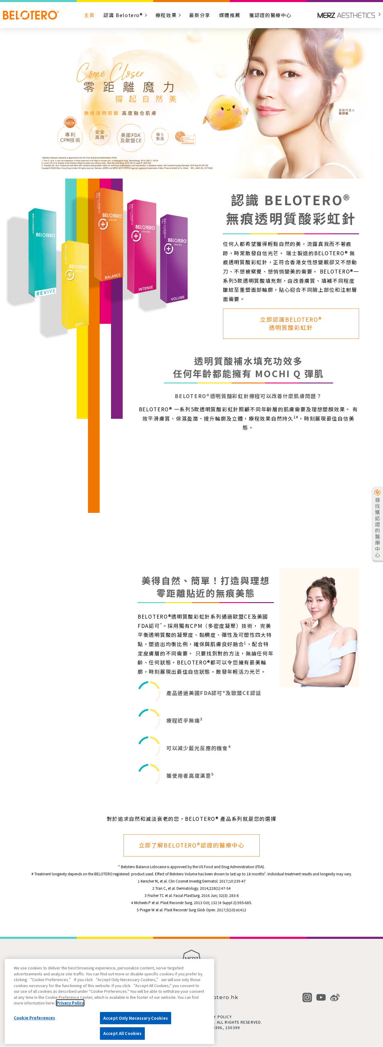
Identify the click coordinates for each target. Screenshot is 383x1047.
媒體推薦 (229, 15)
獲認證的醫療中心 (270, 15)
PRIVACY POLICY (215, 1016)
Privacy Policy (70, 1003)
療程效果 (166, 15)
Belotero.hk (220, 997)
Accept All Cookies (122, 1033)
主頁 (89, 15)
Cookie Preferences (34, 1018)
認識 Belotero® (123, 15)
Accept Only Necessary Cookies (135, 1018)
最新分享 (199, 15)
